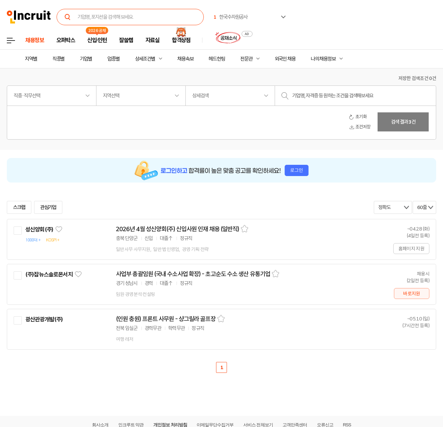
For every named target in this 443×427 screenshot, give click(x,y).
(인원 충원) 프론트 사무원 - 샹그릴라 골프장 (166, 319)
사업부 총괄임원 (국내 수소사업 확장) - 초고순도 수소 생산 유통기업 (193, 274)
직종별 (58, 59)
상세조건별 (145, 59)
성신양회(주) (39, 229)
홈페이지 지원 (411, 249)
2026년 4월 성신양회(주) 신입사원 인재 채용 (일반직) (177, 229)
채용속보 (185, 59)
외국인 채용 (285, 59)
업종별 (113, 59)
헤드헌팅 (217, 59)
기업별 (86, 59)
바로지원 (411, 293)
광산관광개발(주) (44, 319)
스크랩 (19, 207)
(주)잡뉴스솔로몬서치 (49, 274)
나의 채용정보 (323, 59)
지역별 (31, 59)
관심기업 (48, 207)
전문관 (246, 59)
